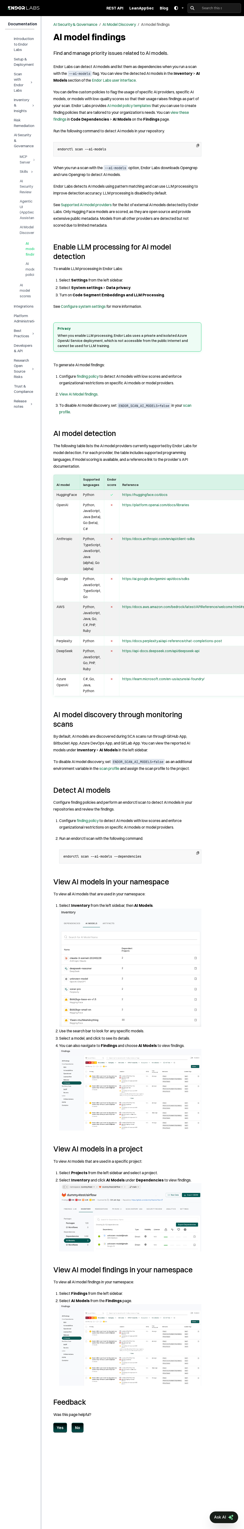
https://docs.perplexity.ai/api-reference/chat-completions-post (172, 641)
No (77, 1427)
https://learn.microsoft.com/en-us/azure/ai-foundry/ (163, 679)
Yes (60, 1427)
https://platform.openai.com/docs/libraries (155, 505)
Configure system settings (83, 306)
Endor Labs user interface (114, 80)
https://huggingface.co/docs (145, 495)
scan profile (109, 768)
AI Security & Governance (75, 24)
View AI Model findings (78, 394)
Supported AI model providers (86, 204)
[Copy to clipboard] (197, 145)
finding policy (88, 376)
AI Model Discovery (119, 24)
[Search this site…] (214, 8)
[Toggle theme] (179, 8)
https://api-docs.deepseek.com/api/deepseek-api (160, 651)
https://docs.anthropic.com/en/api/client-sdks (158, 539)
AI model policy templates (129, 105)
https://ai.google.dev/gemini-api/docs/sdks (155, 579)
